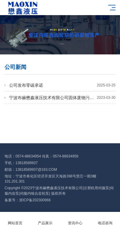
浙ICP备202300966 (35, 200)
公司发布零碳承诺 (62, 85)
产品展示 (45, 219)
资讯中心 (75, 219)
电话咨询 (105, 219)
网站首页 (15, 219)
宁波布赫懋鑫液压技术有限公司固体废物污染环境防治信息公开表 (62, 98)
